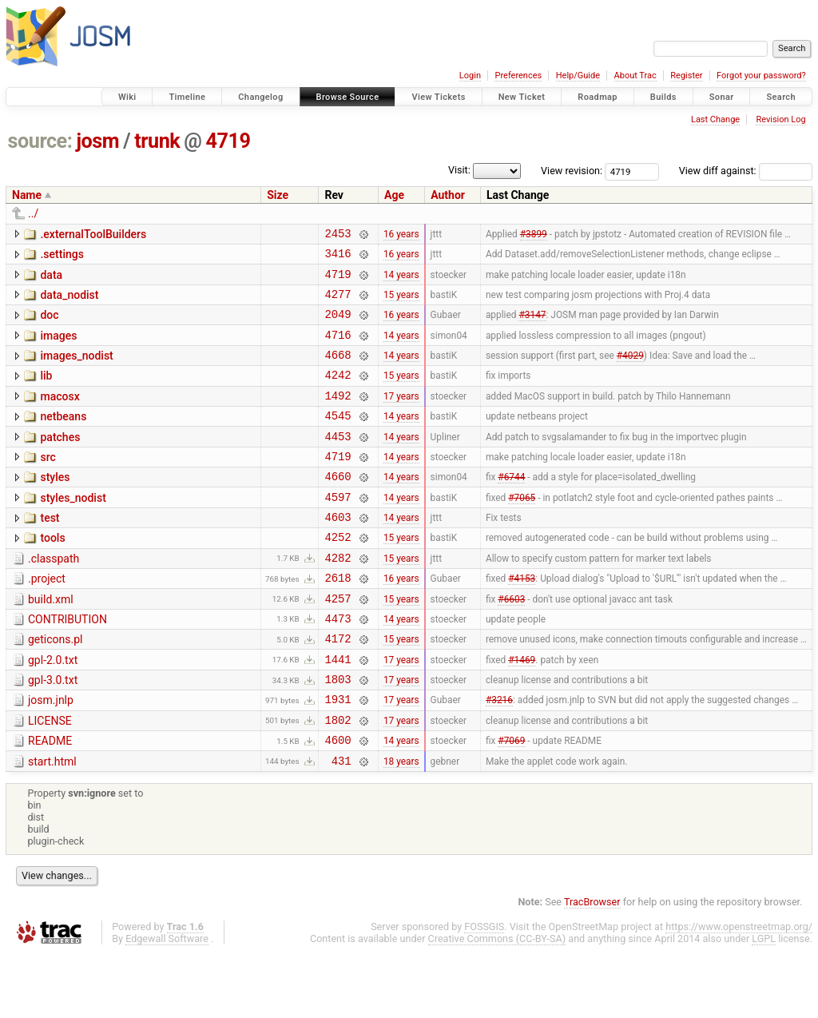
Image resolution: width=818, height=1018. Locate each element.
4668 (337, 371)
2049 (337, 325)
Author (448, 195)
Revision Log (780, 119)
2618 (337, 620)
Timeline (187, 97)
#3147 (532, 326)
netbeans (63, 437)
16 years (401, 235)
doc (49, 324)
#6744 (511, 507)
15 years (401, 302)
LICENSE (50, 778)
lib (46, 392)
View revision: (571, 171)
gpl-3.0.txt (52, 732)
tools (52, 573)
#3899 (533, 235)
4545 (337, 439)
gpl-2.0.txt (52, 710)
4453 (337, 462)
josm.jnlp (50, 755)
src (47, 483)
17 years (401, 416)
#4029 (630, 371)
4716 (337, 348)
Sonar (721, 97)
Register (686, 75)
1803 (337, 734)
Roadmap (597, 97)
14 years (401, 280)
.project (47, 619)
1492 (337, 416)
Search (781, 97)
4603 (337, 552)
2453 (337, 235)
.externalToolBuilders (93, 234)
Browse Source (347, 97)
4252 (337, 575)
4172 (337, 688)
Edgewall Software (166, 1003)
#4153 (521, 620)
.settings (61, 256)
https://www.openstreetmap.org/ (738, 991)
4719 (228, 141)
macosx (59, 415)
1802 (337, 779)
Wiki (127, 97)
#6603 (511, 643)
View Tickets (438, 97)
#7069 (511, 802)
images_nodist (76, 370)
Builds (663, 97)
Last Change (715, 119)
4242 (337, 393)
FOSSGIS (484, 991)
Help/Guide (578, 75)
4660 (337, 507)
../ (33, 213)
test (49, 551)
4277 (337, 303)
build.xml (50, 642)
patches (60, 461)
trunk (157, 141)
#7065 (521, 529)
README (50, 800)
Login (470, 75)
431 (341, 825)
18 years (401, 824)
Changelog (260, 97)
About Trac (635, 75)
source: (40, 141)
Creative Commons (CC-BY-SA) (497, 1003)
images (58, 347)
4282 (337, 598)
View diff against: (745, 171)
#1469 (521, 711)
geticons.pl (55, 687)
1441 (337, 711)
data (51, 279)
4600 (337, 801)
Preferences (518, 75)
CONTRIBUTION (67, 664)
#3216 (499, 756)
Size (277, 195)
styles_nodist (72, 529)
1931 (337, 756)
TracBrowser (592, 966)
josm (97, 141)
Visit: (459, 170)
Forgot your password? (761, 75)
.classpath (53, 597)
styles (54, 505)
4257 (337, 643)
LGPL (764, 1003)
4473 (337, 666)
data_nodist (69, 302)
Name (27, 195)
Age (394, 195)
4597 (337, 530)
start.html (52, 823)
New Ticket (522, 97)
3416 (337, 257)
